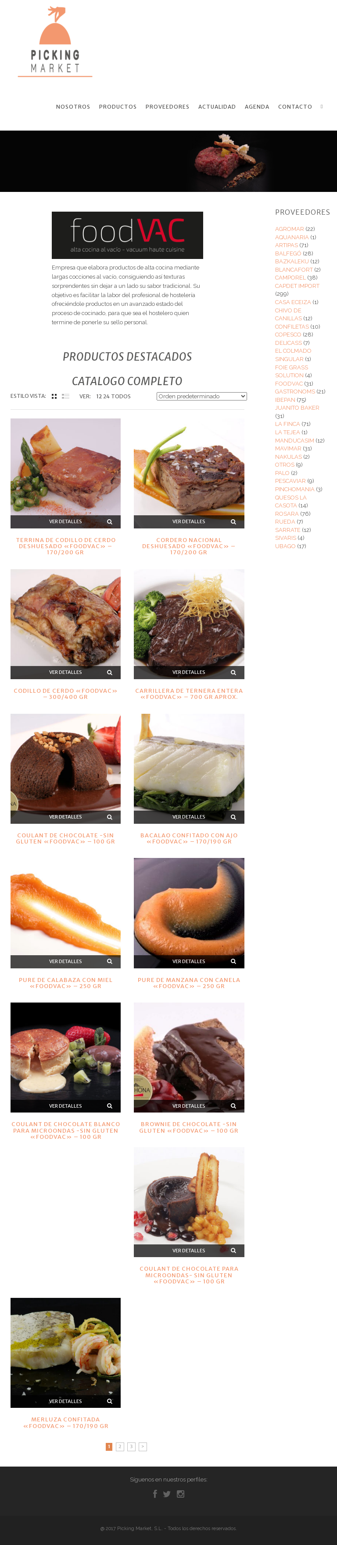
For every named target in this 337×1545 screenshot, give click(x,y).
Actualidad (217, 107)
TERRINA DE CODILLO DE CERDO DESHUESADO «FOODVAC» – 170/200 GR (66, 546)
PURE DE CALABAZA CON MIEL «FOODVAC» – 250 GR (66, 982)
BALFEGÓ (288, 252)
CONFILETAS (292, 325)
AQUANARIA (292, 236)
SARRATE (288, 529)
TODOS (121, 396)
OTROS (284, 464)
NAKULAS (288, 456)
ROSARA (287, 513)
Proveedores (168, 107)
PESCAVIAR (290, 480)
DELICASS (288, 342)
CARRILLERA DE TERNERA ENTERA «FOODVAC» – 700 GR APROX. (189, 693)
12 (99, 396)
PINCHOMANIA (295, 488)
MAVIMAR (288, 448)
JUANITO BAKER (297, 407)
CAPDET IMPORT (297, 285)
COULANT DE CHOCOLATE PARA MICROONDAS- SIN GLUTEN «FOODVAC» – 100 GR (189, 1275)
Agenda (257, 107)
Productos (118, 107)
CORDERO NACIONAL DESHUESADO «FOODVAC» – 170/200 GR (189, 546)
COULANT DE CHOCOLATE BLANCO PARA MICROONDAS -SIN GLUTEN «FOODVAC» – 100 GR (65, 1130)
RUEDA (285, 521)
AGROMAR (289, 228)
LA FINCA (287, 423)
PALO (282, 472)
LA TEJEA (287, 432)
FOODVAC (289, 382)
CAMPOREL (290, 277)
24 (106, 396)
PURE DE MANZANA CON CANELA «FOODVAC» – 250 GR (189, 982)
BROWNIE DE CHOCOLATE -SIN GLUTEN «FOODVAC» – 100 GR (189, 1127)
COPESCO (288, 334)
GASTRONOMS (295, 391)
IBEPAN (285, 399)
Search (323, 106)
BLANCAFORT (294, 269)
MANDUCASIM (294, 439)
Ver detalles (65, 521)
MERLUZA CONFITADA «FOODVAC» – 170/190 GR (66, 1422)
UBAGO (285, 545)
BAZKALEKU (292, 261)
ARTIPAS (286, 244)
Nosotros (73, 107)
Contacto (295, 107)
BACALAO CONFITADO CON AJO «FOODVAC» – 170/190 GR (189, 838)
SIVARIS (285, 537)
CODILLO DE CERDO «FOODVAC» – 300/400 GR (66, 693)
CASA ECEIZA (293, 301)
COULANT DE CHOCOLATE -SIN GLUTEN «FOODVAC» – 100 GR (65, 838)
